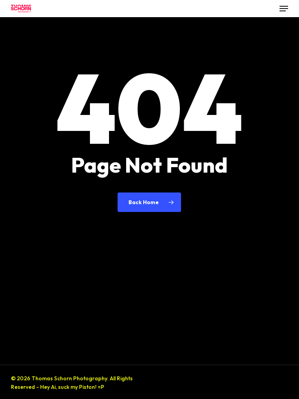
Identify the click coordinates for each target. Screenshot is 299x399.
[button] (284, 8)
